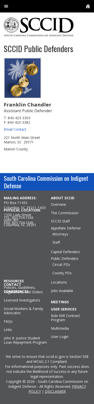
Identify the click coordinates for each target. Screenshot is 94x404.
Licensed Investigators (22, 300)
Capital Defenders (65, 252)
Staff (56, 242)
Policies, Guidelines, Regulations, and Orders (23, 289)
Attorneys (60, 234)
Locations (59, 282)
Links (8, 329)
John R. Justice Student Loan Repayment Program (25, 340)
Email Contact (15, 129)
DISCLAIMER (55, 391)
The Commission (64, 213)
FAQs (8, 321)
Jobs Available (62, 291)
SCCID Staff (60, 221)
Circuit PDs (61, 264)
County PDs (62, 273)
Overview (58, 204)
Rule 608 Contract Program (65, 317)
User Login (59, 336)
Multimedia (60, 328)
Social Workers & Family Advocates (23, 310)
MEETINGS (60, 302)
